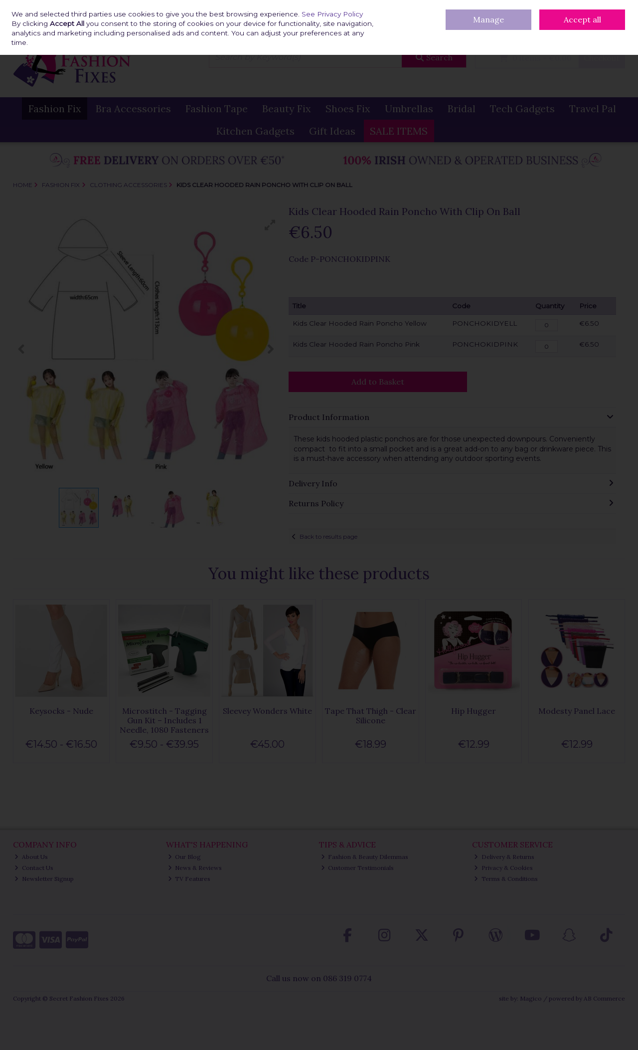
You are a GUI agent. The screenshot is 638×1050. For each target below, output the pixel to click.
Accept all (582, 19)
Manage (488, 19)
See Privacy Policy (332, 14)
